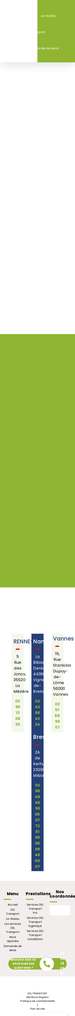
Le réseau (12, 919)
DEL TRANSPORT (37, 993)
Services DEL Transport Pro (35, 909)
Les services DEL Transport (12, 928)
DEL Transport (12, 912)
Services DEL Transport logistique (35, 922)
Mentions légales (37, 997)
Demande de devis (13, 948)
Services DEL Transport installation (35, 935)
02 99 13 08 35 (62, 963)
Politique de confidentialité (37, 1001)
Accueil (13, 905)
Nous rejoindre (13, 939)
